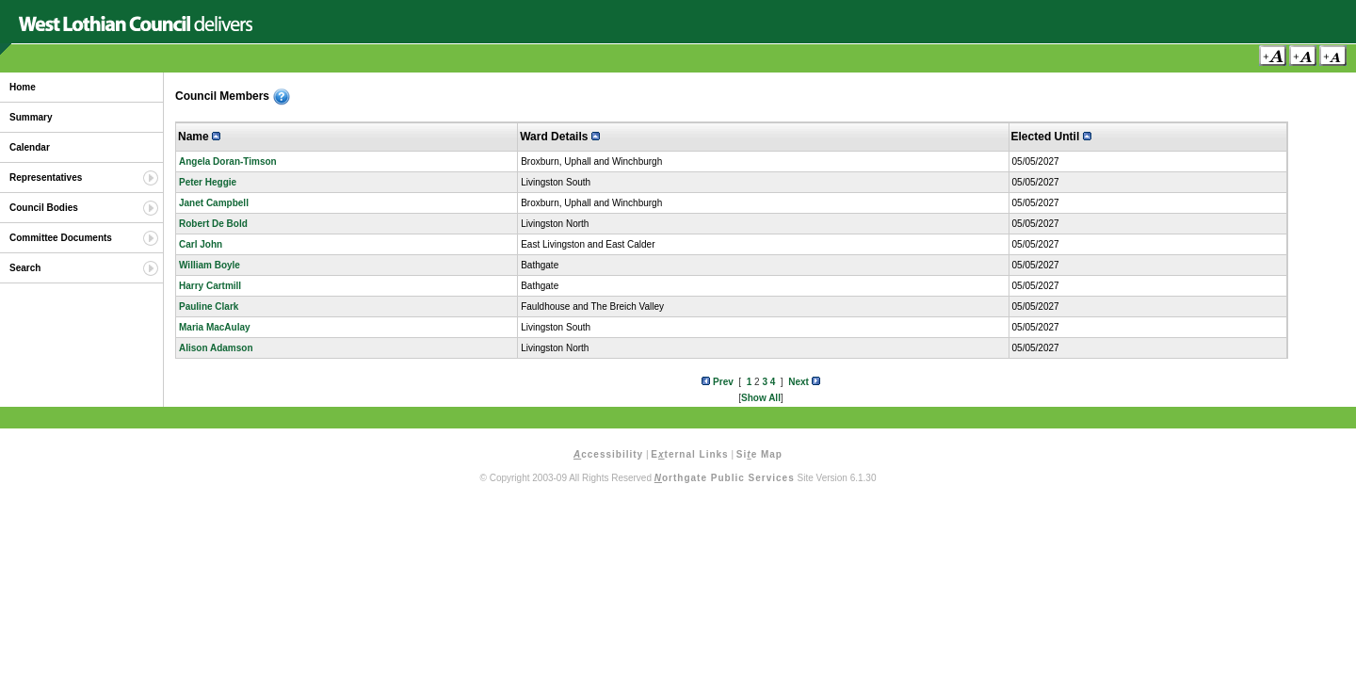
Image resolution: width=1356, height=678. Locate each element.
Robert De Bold (213, 223)
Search (24, 268)
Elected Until (1051, 136)
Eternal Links (689, 454)
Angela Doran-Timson (228, 161)
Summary (31, 117)
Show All (761, 398)
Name (199, 136)
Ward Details (560, 136)
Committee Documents (60, 238)
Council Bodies (43, 207)
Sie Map (759, 454)
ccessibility (608, 454)
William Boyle (209, 265)
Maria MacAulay (214, 327)
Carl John (200, 244)
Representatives (45, 177)
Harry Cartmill (210, 286)
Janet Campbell (214, 203)
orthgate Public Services (724, 478)
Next (803, 382)
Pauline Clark (208, 306)
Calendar (29, 147)
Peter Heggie (207, 182)
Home (22, 87)
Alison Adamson (216, 348)
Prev (717, 382)
